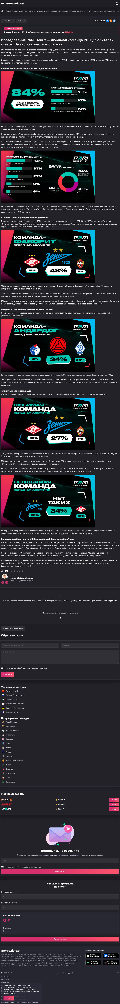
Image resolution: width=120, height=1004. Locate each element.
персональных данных (36, 668)
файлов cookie (9, 993)
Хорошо (8, 998)
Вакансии (5, 983)
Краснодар (8, 782)
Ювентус (7, 756)
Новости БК (8, 21)
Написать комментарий (13, 628)
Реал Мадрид (9, 722)
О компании (6, 977)
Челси (6, 748)
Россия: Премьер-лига (12, 695)
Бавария (7, 739)
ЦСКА (6, 777)
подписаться (60, 871)
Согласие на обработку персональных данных (19, 1002)
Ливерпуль (8, 735)
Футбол (21, 21)
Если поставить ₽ (9, 892)
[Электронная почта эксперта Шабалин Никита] (6, 582)
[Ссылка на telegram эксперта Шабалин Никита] (2, 582)
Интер (6, 752)
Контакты (5, 980)
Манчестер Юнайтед (12, 760)
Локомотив (8, 773)
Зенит (6, 765)
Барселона (8, 726)
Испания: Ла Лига (11, 691)
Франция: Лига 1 (9, 712)
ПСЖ (6, 743)
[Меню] (2, 3)
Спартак (7, 769)
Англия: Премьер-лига (12, 704)
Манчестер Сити (10, 731)
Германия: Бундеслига (12, 708)
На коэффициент (9, 903)
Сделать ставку (60, 939)
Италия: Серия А (9, 699)
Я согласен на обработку (25, 668)
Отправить (7, 674)
